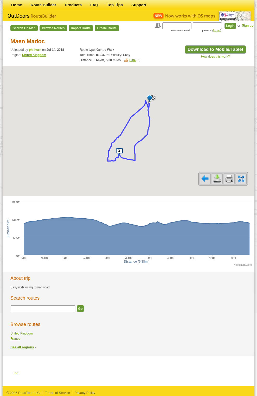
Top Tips (115, 5)
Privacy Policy (84, 393)
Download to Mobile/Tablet (215, 49)
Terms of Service (57, 393)
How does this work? (215, 56)
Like (133, 60)
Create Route (107, 28)
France (15, 339)
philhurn (35, 50)
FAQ (94, 5)
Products (73, 5)
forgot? (216, 30)
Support (138, 5)
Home (16, 5)
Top (15, 373)
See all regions (22, 347)
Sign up (247, 25)
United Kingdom (34, 55)
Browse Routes (53, 28)
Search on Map (24, 28)
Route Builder (43, 5)
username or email (180, 30)
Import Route (81, 28)
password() (211, 30)
